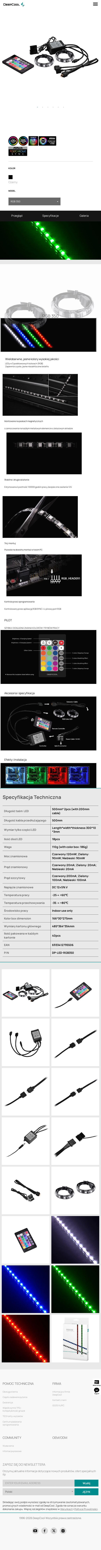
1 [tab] (37, 107)
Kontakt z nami (59, 1400)
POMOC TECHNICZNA (18, 1383)
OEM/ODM (59, 1437)
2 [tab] (42, 107)
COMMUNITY (12, 1437)
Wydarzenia (8, 1445)
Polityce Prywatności (86, 1509)
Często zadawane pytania (15, 1397)
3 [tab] (48, 107)
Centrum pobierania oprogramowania (12, 1423)
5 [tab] (58, 107)
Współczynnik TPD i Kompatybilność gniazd (14, 1409)
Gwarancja (8, 1402)
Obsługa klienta (10, 1391)
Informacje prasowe (12, 1451)
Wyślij (86, 1483)
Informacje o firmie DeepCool (61, 1393)
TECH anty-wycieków (13, 1416)
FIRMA (56, 1383)
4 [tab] (53, 107)
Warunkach (66, 1509)
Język (86, 1492)
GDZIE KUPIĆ (58, 1405)
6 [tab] (63, 107)
